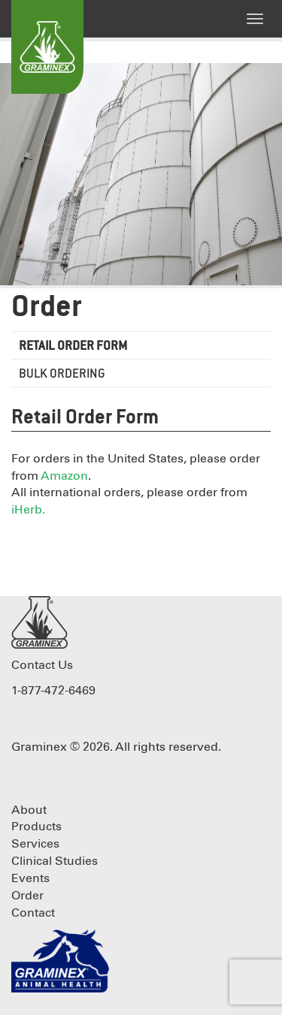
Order (46, 308)
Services (35, 844)
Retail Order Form (73, 346)
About (29, 810)
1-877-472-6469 (53, 691)
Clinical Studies (54, 861)
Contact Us (42, 665)
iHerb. (28, 510)
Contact (33, 913)
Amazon (64, 476)
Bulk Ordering (62, 374)
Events (30, 878)
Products (36, 827)
